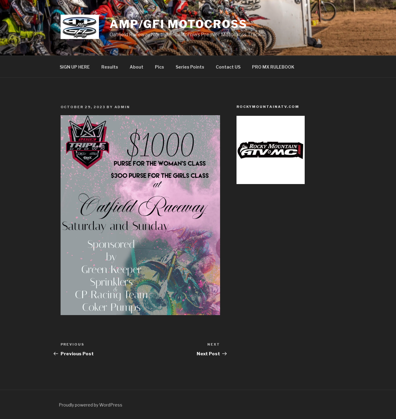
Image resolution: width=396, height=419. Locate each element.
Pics (159, 66)
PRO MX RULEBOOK (273, 66)
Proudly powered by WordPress (90, 404)
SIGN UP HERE (75, 66)
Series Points (190, 66)
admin (122, 107)
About (136, 66)
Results (109, 66)
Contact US (228, 66)
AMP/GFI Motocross (178, 24)
